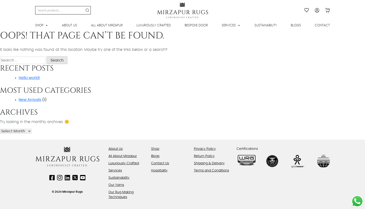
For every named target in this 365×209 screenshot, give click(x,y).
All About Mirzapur (107, 25)
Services (231, 25)
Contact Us (160, 163)
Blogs (296, 25)
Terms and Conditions (211, 170)
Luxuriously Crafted (153, 25)
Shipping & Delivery (209, 163)
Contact (322, 25)
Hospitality (159, 170)
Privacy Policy (205, 149)
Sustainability (265, 25)
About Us (69, 25)
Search (87, 10)
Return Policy (204, 156)
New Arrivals (30, 100)
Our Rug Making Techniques (121, 195)
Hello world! (29, 78)
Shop (41, 25)
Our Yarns (116, 185)
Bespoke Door (196, 25)
